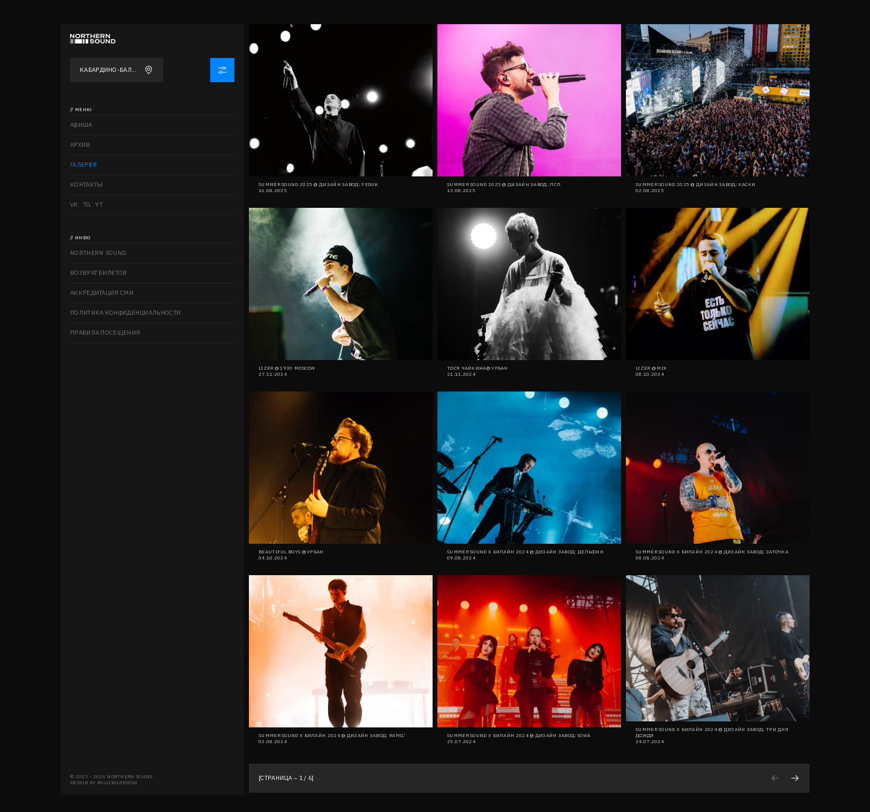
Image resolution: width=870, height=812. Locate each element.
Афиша (81, 125)
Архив (80, 145)
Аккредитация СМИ (102, 293)
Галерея (83, 165)
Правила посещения (105, 333)
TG (87, 204)
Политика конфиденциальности (125, 313)
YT (99, 204)
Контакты (86, 184)
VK (74, 204)
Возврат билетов (98, 273)
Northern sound (98, 253)
